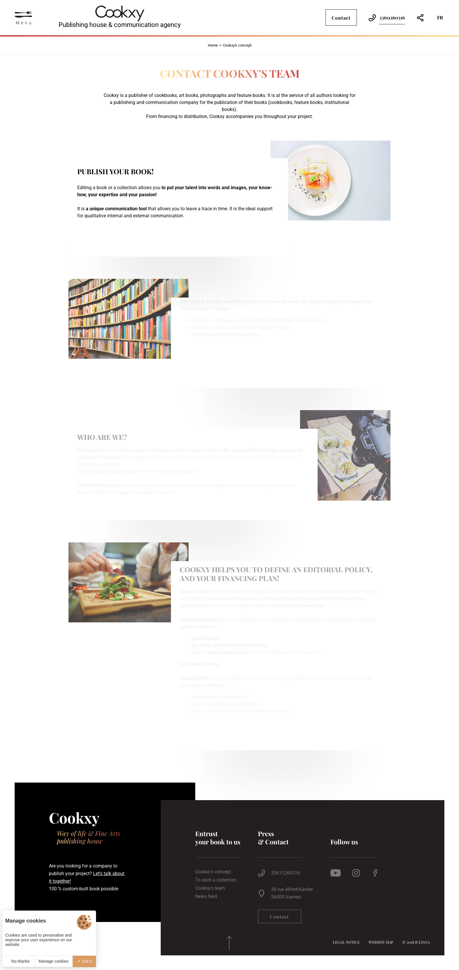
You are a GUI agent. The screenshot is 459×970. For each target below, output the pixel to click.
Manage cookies (53, 961)
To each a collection (216, 880)
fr (440, 17)
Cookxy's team (210, 888)
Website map (381, 942)
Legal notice (346, 942)
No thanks (18, 961)
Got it (84, 961)
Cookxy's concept (213, 872)
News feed (206, 896)
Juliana (422, 942)
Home (213, 45)
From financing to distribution (176, 116)
